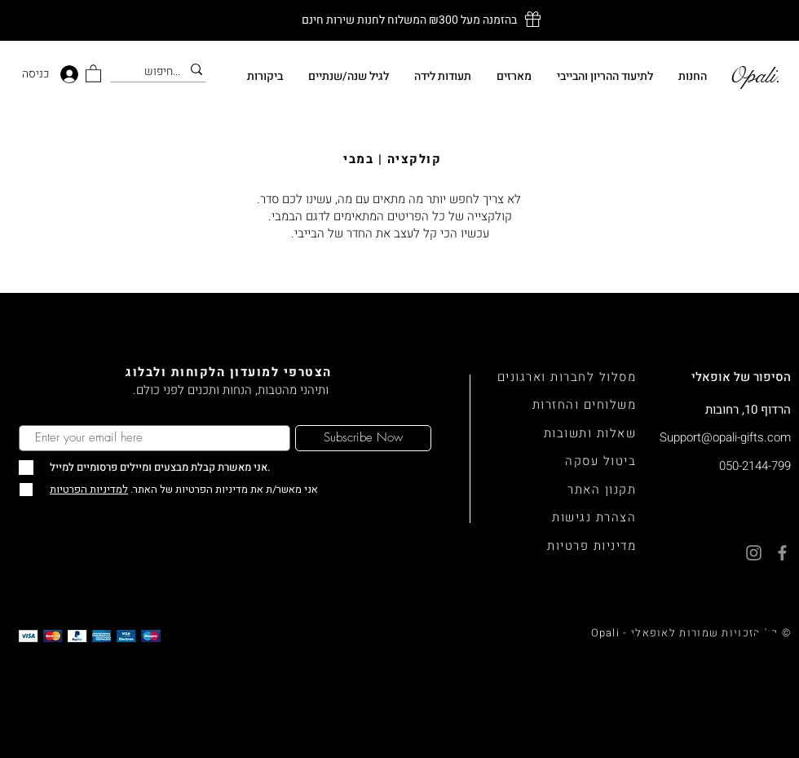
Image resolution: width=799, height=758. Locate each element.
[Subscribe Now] (363, 438)
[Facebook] (767, 726)
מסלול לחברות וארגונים (567, 377)
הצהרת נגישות (594, 517)
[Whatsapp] (767, 646)
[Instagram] (767, 686)
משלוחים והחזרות (584, 405)
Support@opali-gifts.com (725, 437)
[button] (93, 73)
